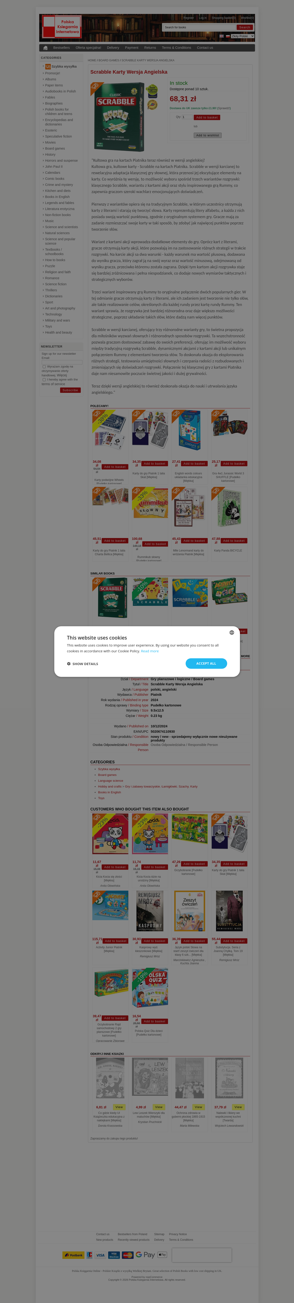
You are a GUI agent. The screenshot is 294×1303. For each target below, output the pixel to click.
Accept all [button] (206, 663)
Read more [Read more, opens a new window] (150, 650)
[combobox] (231, 632)
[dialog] (147, 651)
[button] (82, 663)
